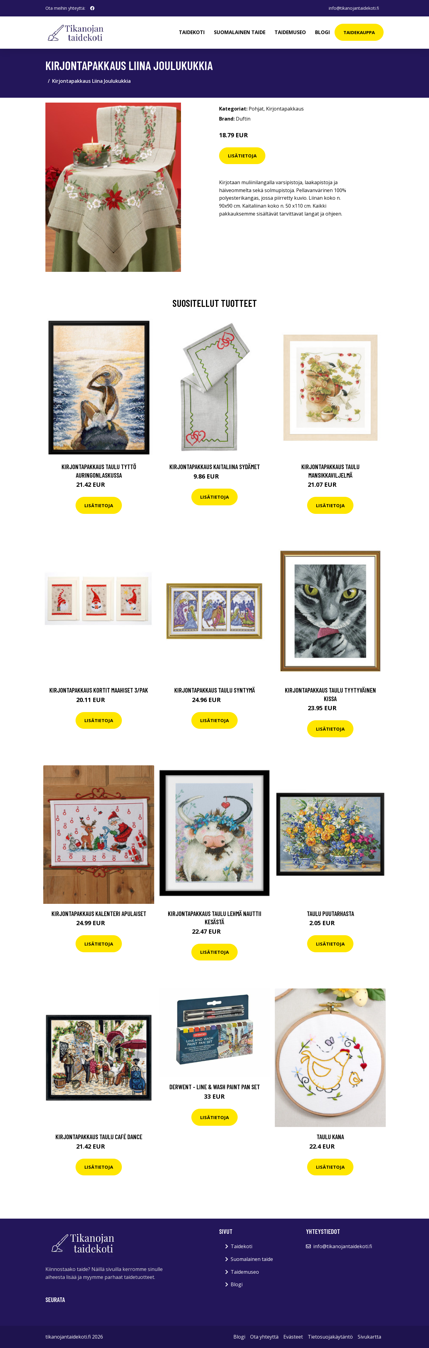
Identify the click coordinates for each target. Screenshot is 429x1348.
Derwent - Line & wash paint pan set (214, 1086)
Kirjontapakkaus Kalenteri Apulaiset (98, 913)
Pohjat (256, 108)
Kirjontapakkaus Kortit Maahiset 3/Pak (98, 690)
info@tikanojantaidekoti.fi (353, 8)
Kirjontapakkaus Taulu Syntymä (214, 690)
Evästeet (293, 1336)
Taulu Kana (330, 1136)
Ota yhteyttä (264, 1336)
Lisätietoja (242, 156)
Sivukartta (369, 1336)
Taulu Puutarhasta (330, 913)
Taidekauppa (359, 32)
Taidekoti (192, 32)
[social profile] (92, 8)
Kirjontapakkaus (285, 108)
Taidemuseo (290, 32)
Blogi (322, 32)
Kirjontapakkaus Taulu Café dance (98, 1136)
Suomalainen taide (239, 32)
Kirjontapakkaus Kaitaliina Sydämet (214, 466)
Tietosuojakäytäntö (330, 1336)
